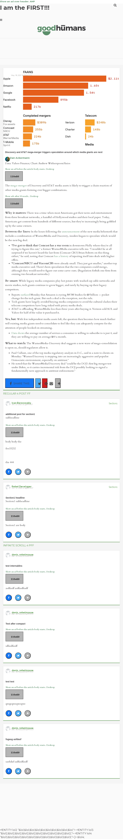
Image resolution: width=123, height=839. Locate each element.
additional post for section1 (20, 414)
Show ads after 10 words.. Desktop (21, 196)
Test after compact (15, 623)
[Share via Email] (51, 383)
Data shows (18, 333)
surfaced (25, 295)
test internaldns (14, 566)
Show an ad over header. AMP (17, 1)
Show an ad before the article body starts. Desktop (29, 169)
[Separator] (58, 383)
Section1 (113, 403)
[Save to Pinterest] (44, 383)
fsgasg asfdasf (13, 739)
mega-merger (18, 185)
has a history (61, 256)
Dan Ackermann (20, 158)
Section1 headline (15, 497)
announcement (71, 231)
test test (10, 681)
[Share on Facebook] (19, 383)
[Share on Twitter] (38, 383)
